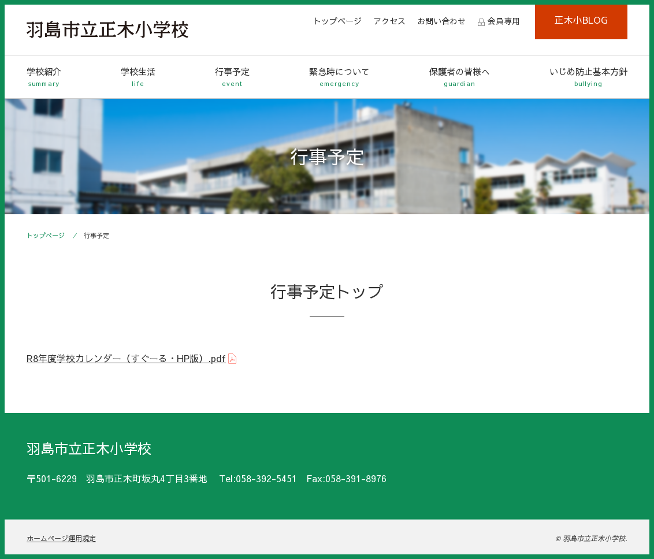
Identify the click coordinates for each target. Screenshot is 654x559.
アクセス (389, 21)
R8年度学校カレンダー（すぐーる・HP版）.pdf (126, 358)
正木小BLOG (581, 19)
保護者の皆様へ (459, 77)
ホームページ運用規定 (61, 538)
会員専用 (504, 21)
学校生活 (138, 77)
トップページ (337, 21)
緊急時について (339, 77)
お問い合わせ (441, 21)
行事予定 (232, 77)
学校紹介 (44, 77)
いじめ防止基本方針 (588, 77)
